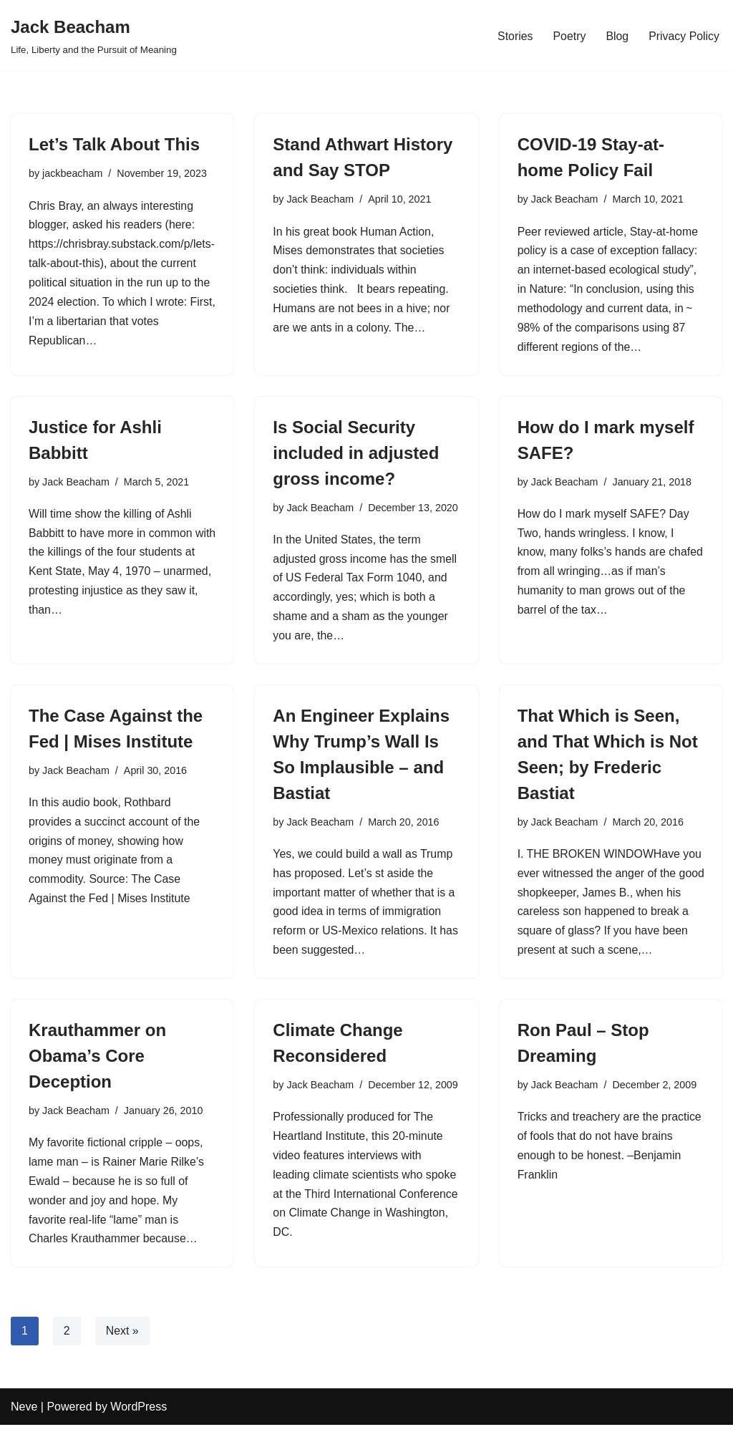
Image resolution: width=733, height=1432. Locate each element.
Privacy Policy (683, 35)
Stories (514, 35)
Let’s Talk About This (114, 144)
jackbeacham (72, 173)
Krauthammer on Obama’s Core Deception (97, 1060)
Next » (122, 1338)
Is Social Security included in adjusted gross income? (356, 454)
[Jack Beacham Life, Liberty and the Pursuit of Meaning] (94, 35)
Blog (616, 35)
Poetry (568, 35)
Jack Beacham (320, 199)
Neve (24, 1414)
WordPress (138, 1414)
